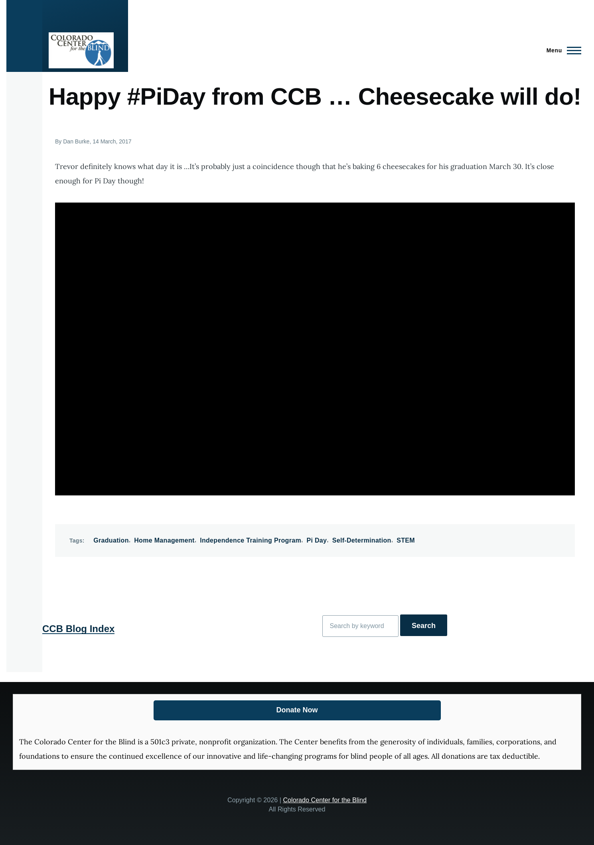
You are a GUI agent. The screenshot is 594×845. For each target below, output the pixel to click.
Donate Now (297, 710)
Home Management (164, 540)
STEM (406, 540)
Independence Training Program (250, 540)
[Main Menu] (561, 50)
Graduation (111, 540)
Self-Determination (361, 540)
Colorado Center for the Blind (325, 799)
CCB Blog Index (78, 628)
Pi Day (316, 540)
